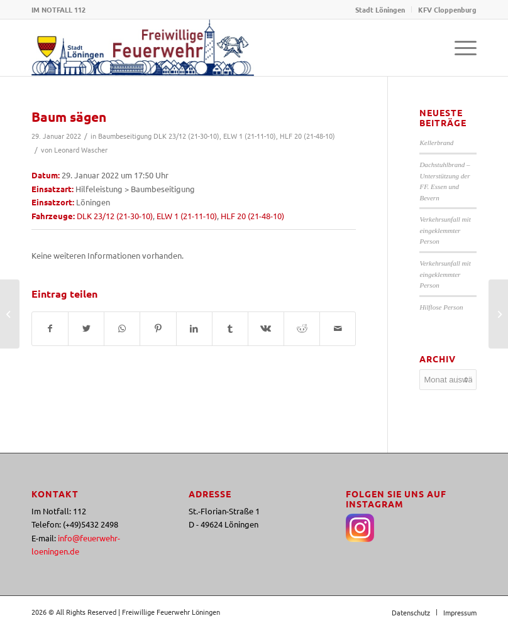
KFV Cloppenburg (447, 9)
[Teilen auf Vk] (266, 328)
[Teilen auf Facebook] (50, 328)
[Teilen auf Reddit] (301, 328)
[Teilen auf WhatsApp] (122, 328)
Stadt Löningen (380, 9)
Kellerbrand (436, 142)
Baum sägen (68, 116)
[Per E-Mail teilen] (337, 328)
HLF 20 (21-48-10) (307, 136)
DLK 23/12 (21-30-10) (186, 136)
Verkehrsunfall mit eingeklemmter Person (444, 230)
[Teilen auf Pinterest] (157, 328)
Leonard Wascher (81, 149)
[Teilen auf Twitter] (86, 328)
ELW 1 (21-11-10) (249, 136)
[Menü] (459, 47)
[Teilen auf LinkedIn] (194, 328)
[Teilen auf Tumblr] (230, 328)
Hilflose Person (441, 307)
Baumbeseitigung (125, 136)
